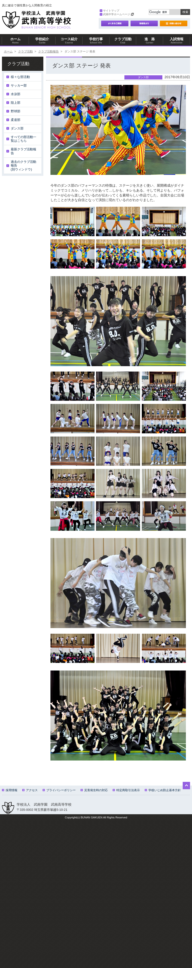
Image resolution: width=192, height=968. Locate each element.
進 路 (149, 40)
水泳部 (15, 94)
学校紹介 (42, 40)
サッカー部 (19, 85)
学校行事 (96, 40)
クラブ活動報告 (48, 51)
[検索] (159, 12)
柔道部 (15, 120)
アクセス (30, 790)
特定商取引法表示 (126, 790)
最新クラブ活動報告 (23, 151)
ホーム (15, 40)
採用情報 (9, 790)
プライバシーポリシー (59, 790)
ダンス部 (17, 128)
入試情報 (176, 40)
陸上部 (15, 102)
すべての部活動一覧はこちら (23, 139)
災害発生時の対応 (94, 790)
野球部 (15, 111)
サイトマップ (109, 10)
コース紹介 (69, 40)
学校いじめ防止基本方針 (163, 790)
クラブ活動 (122, 40)
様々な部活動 (20, 77)
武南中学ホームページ (115, 14)
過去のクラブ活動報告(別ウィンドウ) (23, 165)
